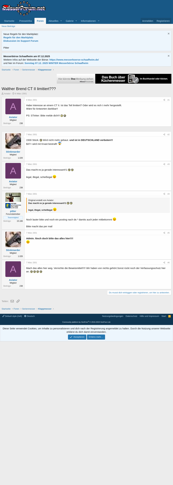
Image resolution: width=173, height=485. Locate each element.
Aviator (7, 140)
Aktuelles (53, 20)
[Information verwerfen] (168, 34)
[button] (61, 21)
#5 (168, 330)
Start (163, 460)
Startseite (9, 20)
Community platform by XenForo (86, 466)
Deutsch (29, 460)
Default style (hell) (12, 460)
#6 (168, 360)
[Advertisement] (86, 91)
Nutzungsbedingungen (112, 460)
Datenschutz (131, 460)
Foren (40, 20)
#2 (168, 232)
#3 (168, 262)
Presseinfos (25, 20)
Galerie (69, 20)
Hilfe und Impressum (149, 460)
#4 (168, 291)
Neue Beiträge (8, 26)
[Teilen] (164, 146)
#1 (168, 146)
